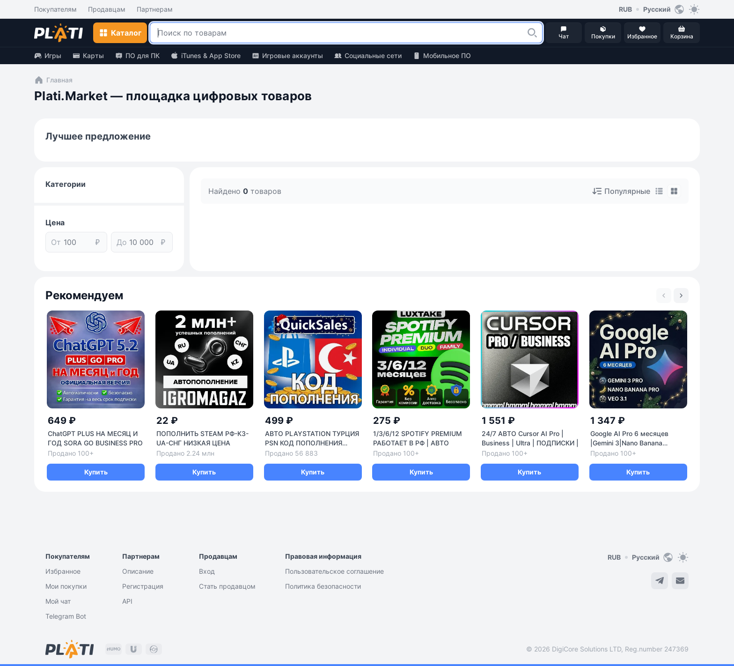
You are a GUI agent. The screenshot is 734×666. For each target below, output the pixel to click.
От (56, 242)
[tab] (659, 191)
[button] (532, 32)
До (122, 242)
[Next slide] (681, 295)
